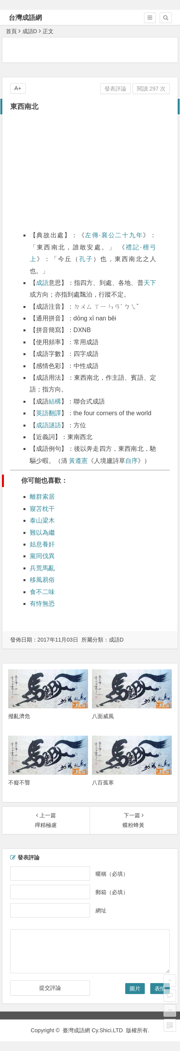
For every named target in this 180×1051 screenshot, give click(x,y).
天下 (150, 282)
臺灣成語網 (76, 1030)
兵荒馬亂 (42, 568)
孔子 (86, 259)
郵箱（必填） (111, 892)
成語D (29, 31)
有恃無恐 (42, 603)
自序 (131, 460)
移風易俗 (42, 579)
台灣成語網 (25, 17)
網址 (100, 910)
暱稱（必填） (111, 873)
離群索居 (42, 496)
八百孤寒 (103, 782)
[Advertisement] (91, 49)
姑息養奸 (42, 544)
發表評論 (115, 88)
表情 (160, 988)
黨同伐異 (42, 556)
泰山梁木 (42, 520)
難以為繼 (42, 532)
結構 (55, 401)
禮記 (133, 247)
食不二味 (42, 592)
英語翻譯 (48, 413)
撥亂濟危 (19, 716)
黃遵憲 (78, 460)
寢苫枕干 (42, 508)
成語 (42, 282)
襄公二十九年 (122, 235)
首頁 (11, 31)
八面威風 (103, 716)
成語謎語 (48, 425)
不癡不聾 (19, 782)
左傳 (92, 235)
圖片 (135, 988)
